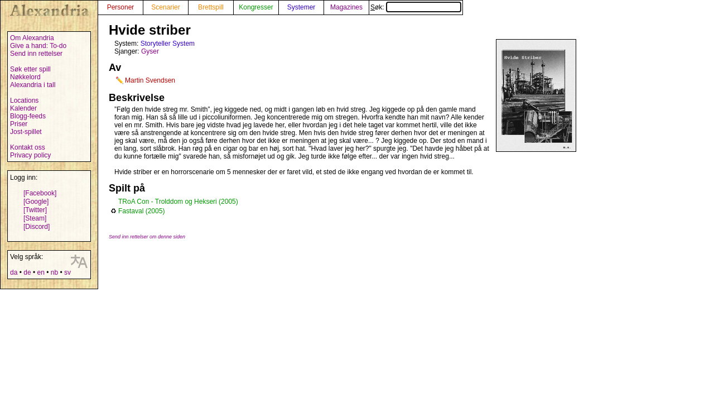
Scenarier (165, 7)
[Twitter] (35, 210)
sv (67, 272)
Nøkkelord (25, 77)
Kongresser (256, 7)
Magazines (346, 7)
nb (54, 272)
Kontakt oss (27, 147)
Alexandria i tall (32, 85)
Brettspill (211, 7)
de (27, 272)
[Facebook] (39, 193)
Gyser (150, 51)
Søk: (415, 7)
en (40, 272)
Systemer (301, 7)
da (13, 272)
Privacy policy (30, 155)
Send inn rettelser (36, 54)
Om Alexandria (32, 38)
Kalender (23, 108)
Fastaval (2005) (141, 211)
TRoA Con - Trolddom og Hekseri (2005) (178, 201)
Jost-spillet (26, 132)
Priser (18, 124)
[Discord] (36, 227)
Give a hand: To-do (38, 46)
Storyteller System (168, 43)
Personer (120, 7)
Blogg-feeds (28, 116)
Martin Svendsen (150, 80)
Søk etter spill (30, 69)
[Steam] (34, 218)
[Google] (36, 201)
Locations (24, 100)
